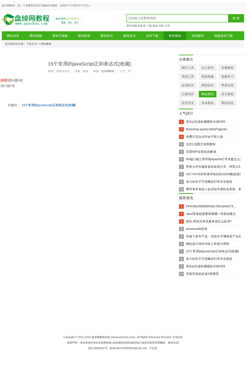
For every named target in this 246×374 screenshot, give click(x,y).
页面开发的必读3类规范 (202, 273)
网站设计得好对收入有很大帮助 (207, 244)
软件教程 (175, 35)
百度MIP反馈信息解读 (201, 151)
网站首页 (13, 35)
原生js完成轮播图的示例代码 (205, 121)
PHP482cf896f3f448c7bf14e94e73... (211, 206)
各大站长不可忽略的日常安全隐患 (209, 181)
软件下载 (152, 35)
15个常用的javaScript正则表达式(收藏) (49, 105)
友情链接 (177, 337)
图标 (155, 25)
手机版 (153, 348)
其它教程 (227, 94)
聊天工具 (188, 67)
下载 (149, 25)
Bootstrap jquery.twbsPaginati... (207, 129)
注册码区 (188, 94)
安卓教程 (207, 103)
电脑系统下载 (223, 35)
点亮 (167, 25)
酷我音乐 (129, 35)
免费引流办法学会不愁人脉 (204, 136)
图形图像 (207, 76)
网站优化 (227, 103)
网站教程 (207, 94)
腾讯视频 (132, 25)
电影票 (142, 25)
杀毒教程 (227, 67)
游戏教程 (198, 35)
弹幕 (161, 25)
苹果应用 (227, 85)
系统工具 (188, 76)
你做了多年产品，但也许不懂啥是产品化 (214, 236)
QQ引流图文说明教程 (201, 144)
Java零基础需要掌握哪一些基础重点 (211, 214)
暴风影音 (84, 35)
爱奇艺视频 (60, 35)
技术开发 (188, 103)
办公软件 (207, 67)
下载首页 (31, 43)
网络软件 (207, 85)
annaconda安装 (196, 229)
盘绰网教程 (26, 21)
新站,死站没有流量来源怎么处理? (209, 221)
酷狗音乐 (107, 35)
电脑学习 (227, 76)
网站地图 (166, 337)
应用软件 (188, 85)
